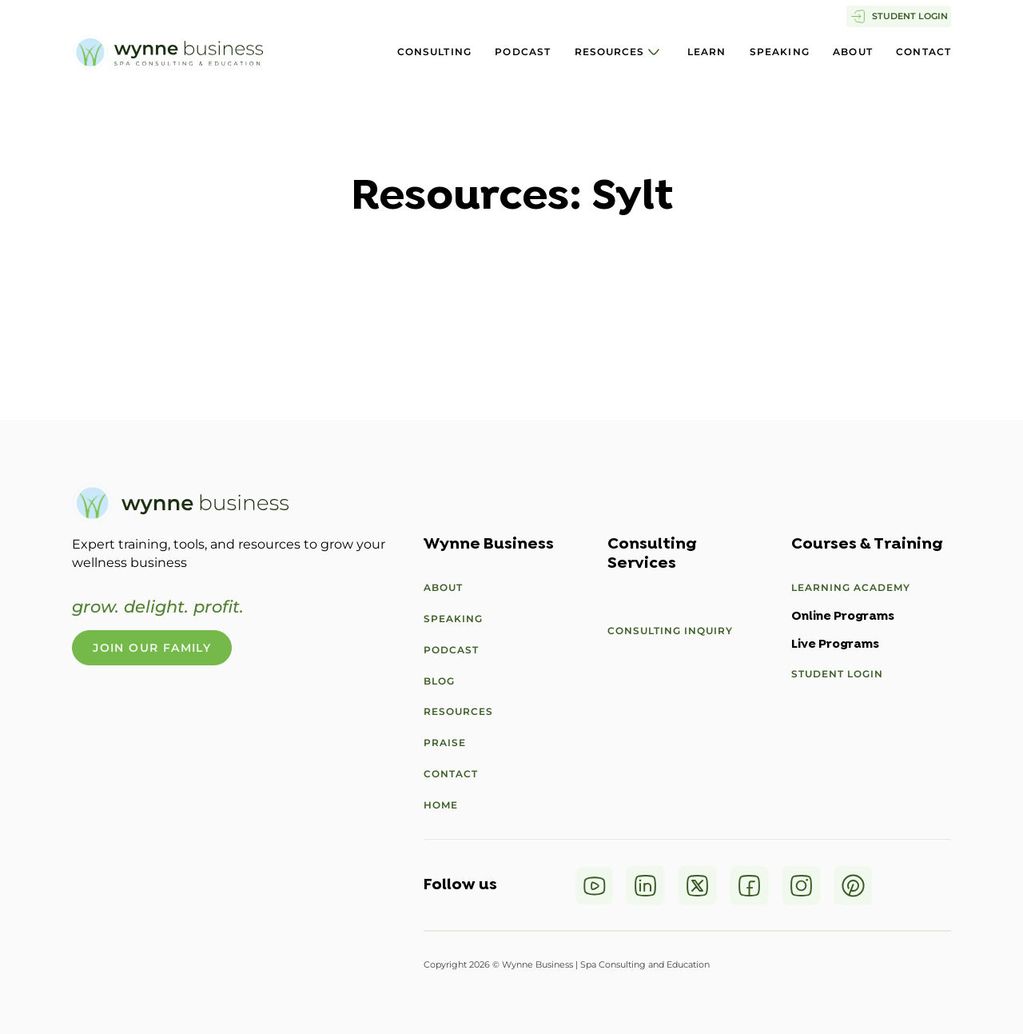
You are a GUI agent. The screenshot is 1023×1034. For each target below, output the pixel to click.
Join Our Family (152, 648)
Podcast (523, 52)
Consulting (434, 52)
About (853, 52)
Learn (706, 52)
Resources (610, 52)
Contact (923, 52)
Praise (445, 743)
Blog (439, 681)
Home (441, 805)
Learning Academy (850, 587)
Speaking (780, 52)
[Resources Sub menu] (653, 52)
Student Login (837, 674)
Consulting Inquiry (670, 631)
